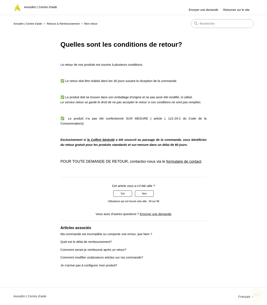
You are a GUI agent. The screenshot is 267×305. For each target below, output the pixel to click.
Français (246, 296)
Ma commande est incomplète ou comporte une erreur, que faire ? (106, 234)
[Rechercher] (222, 23)
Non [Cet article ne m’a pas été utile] (144, 193)
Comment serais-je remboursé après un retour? (93, 249)
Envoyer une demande (203, 9)
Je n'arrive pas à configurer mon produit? (88, 265)
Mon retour (90, 23)
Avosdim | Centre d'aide (27, 23)
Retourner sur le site (236, 9)
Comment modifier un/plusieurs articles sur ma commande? (101, 257)
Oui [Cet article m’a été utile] (123, 193)
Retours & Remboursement (63, 23)
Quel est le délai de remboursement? (86, 241)
